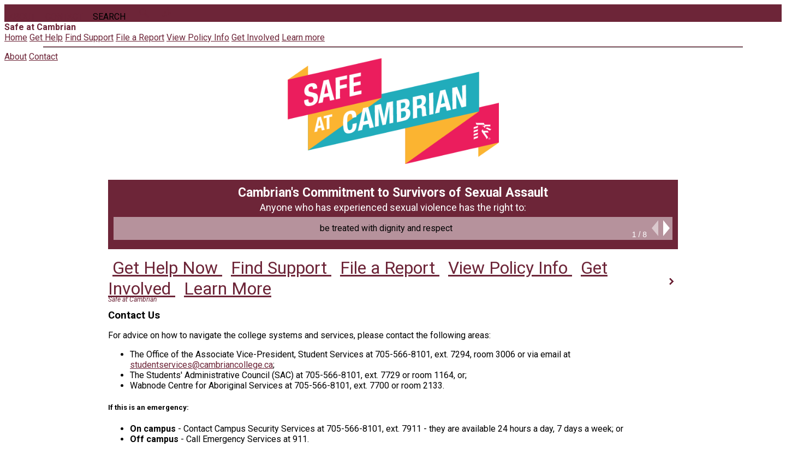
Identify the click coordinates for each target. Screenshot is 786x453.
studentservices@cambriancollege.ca (201, 365)
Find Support (89, 37)
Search (109, 16)
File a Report (140, 37)
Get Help (46, 37)
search (144, 13)
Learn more (303, 37)
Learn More (230, 287)
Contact (64, 16)
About (21, 16)
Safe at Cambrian (132, 299)
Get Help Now (169, 271)
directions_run (167, 13)
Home (15, 37)
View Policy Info (197, 37)
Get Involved (255, 37)
